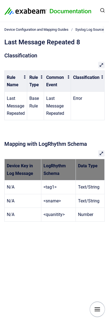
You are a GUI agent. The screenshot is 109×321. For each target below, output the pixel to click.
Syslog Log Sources (90, 29)
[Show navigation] (97, 309)
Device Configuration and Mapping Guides (36, 29)
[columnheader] (16, 81)
